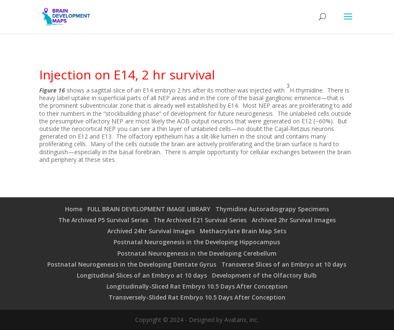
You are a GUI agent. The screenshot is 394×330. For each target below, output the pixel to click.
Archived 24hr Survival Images (151, 231)
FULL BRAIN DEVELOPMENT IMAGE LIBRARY (148, 209)
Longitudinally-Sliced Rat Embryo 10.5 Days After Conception (197, 286)
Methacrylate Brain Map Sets (243, 231)
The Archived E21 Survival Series (200, 220)
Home (73, 209)
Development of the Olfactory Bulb (264, 275)
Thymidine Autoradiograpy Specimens (272, 209)
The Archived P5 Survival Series (103, 220)
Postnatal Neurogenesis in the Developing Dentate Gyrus (131, 264)
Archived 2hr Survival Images (294, 220)
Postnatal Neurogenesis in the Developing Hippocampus (197, 242)
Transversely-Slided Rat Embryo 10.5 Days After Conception (197, 297)
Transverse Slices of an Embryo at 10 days (283, 264)
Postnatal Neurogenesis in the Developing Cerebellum (197, 253)
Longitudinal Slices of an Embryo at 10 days (142, 275)
